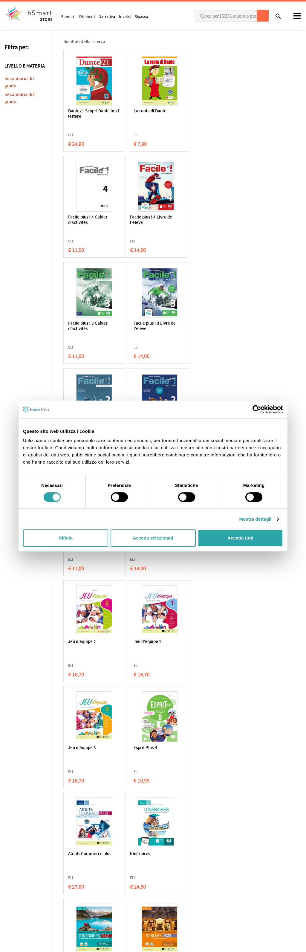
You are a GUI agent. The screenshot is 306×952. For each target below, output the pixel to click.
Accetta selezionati (153, 537)
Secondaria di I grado (19, 82)
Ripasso (141, 16)
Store (162, 891)
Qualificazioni (93, 872)
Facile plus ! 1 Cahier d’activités (212, 326)
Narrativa (107, 16)
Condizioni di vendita (61, 872)
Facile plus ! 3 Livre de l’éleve (214, 220)
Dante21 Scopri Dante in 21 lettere (91, 114)
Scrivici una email (249, 869)
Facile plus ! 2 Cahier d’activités (88, 326)
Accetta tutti (240, 537)
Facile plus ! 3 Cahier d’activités (150, 220)
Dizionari (87, 16)
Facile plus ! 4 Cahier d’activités (212, 114)
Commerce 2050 (84, 748)
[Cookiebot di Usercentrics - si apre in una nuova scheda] (257, 409)
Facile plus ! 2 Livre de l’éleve (152, 326)
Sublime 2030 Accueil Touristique (213, 644)
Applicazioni (168, 863)
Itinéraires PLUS (146, 642)
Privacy (10, 872)
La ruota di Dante (147, 111)
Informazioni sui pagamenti (258, 882)
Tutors (163, 882)
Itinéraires (78, 642)
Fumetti (68, 16)
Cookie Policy (30, 872)
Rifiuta (66, 537)
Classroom (167, 872)
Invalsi (125, 16)
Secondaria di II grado (20, 98)
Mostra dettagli (255, 519)
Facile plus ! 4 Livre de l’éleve (89, 220)
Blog (161, 900)
